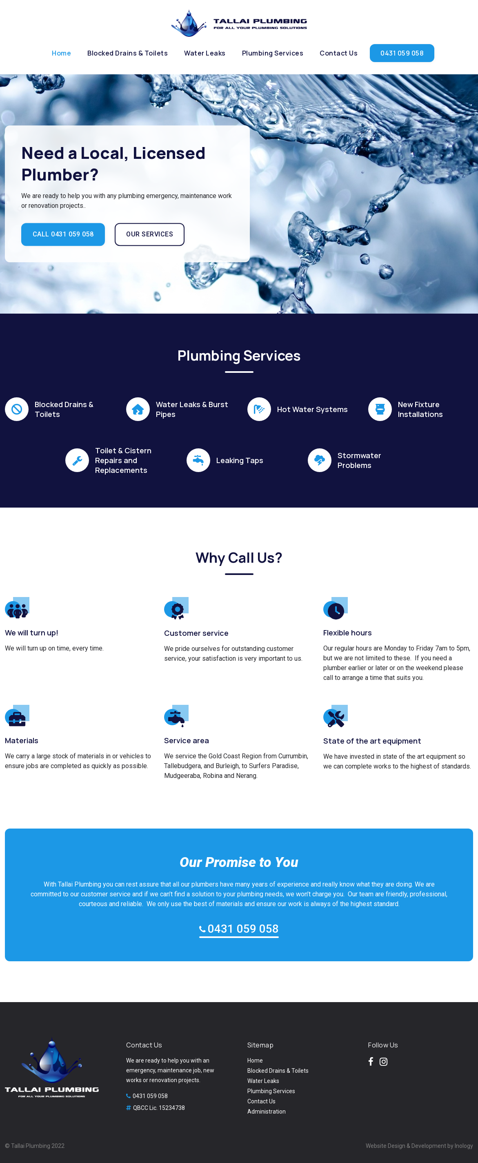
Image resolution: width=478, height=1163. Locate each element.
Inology (464, 1146)
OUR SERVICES (150, 234)
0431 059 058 (243, 929)
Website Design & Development (406, 1146)
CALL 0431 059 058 (63, 234)
